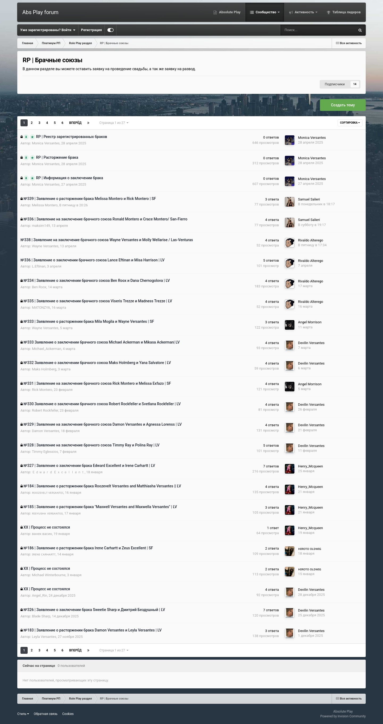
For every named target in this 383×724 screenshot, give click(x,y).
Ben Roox (39, 287)
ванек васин (42, 534)
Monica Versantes (46, 143)
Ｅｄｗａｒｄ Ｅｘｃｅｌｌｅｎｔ (58, 472)
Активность (304, 12)
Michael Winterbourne (49, 575)
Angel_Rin (39, 595)
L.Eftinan (38, 266)
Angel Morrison (310, 322)
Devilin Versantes (311, 343)
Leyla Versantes (44, 637)
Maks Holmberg (44, 369)
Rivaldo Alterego (310, 240)
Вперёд (75, 123)
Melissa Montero (45, 205)
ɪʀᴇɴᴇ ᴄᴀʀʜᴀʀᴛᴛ (44, 554)
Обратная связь (45, 714)
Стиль (23, 714)
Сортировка (350, 122)
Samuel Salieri (309, 199)
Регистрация (91, 30)
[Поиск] (300, 30)
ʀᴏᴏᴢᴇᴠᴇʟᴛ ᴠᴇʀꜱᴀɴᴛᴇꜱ (47, 493)
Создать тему (343, 105)
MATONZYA (41, 307)
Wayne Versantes (45, 246)
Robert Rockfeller (45, 410)
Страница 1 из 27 (113, 123)
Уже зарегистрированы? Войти (48, 30)
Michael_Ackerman (46, 349)
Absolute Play (229, 12)
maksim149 (41, 226)
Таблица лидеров (346, 12)
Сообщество (266, 12)
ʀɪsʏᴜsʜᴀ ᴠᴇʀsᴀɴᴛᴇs (47, 513)
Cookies (68, 714)
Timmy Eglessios (45, 452)
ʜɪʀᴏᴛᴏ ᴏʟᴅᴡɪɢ (309, 549)
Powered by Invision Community (343, 716)
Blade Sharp (41, 616)
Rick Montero (42, 390)
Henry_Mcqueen (310, 466)
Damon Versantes (45, 431)
